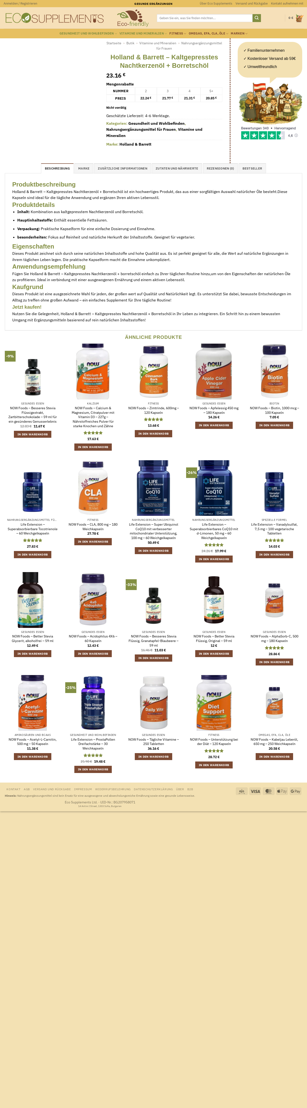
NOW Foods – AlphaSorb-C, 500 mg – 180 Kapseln (274, 638)
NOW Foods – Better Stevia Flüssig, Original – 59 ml (214, 638)
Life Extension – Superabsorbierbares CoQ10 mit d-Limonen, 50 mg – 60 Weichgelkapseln (214, 531)
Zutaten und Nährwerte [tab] (177, 168)
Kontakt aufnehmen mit (287, 3)
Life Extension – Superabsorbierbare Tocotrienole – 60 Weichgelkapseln (33, 528)
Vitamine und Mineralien (143, 33)
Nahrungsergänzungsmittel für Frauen (141, 129)
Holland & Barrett (135, 144)
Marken (239, 33)
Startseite (113, 43)
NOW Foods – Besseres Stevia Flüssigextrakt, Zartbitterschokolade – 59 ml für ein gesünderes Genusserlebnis (32, 415)
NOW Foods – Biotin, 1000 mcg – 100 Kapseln (274, 410)
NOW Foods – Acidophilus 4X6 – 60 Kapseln (93, 638)
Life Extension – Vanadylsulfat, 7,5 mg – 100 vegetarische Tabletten (274, 528)
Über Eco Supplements (216, 3)
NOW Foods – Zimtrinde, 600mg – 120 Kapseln (153, 410)
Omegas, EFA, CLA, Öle (209, 33)
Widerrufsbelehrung (113, 789)
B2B (190, 789)
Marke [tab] (83, 168)
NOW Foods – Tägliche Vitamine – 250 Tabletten (153, 741)
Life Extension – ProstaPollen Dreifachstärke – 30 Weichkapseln (93, 743)
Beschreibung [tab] (57, 168)
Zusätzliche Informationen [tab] (122, 168)
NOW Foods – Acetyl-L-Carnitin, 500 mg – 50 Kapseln (33, 741)
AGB (27, 789)
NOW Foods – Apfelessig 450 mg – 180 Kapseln (213, 410)
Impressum (83, 789)
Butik (130, 43)
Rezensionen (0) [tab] (220, 168)
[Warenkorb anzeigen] (296, 18)
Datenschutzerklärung (153, 789)
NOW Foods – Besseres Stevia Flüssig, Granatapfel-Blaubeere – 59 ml (153, 640)
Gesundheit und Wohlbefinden (88, 33)
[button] (20, 3)
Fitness (177, 33)
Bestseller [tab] (252, 168)
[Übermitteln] (257, 18)
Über (180, 789)
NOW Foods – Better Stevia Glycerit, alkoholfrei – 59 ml (32, 638)
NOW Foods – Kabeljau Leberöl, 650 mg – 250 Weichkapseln (274, 741)
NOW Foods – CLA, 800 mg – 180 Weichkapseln (93, 526)
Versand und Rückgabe (252, 3)
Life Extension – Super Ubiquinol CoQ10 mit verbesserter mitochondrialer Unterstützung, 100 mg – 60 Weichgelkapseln (153, 531)
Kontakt (13, 789)
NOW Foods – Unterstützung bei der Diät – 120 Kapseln (214, 741)
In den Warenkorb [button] (33, 434)
